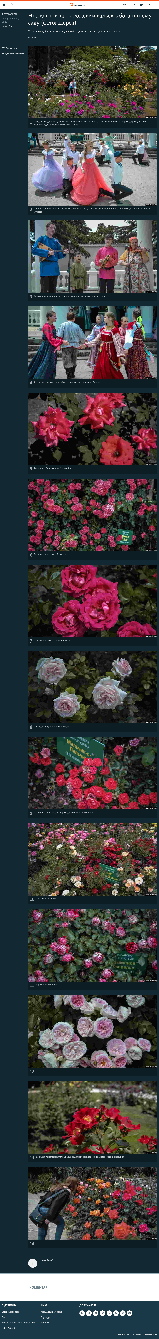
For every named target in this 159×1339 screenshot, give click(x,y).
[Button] (9, 49)
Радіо (4, 1317)
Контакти (45, 1323)
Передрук (46, 1317)
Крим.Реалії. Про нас (51, 1312)
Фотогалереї (9, 14)
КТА (133, 5)
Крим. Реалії (8, 26)
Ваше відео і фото (10, 1312)
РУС (125, 5)
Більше (33, 37)
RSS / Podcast (8, 1328)
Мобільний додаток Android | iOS (18, 1323)
